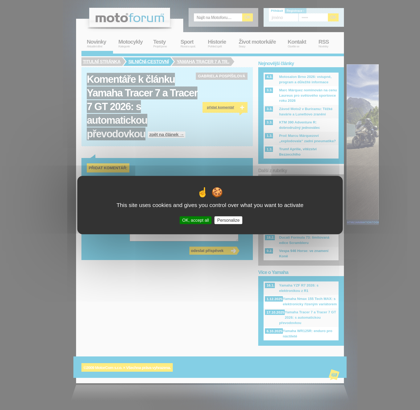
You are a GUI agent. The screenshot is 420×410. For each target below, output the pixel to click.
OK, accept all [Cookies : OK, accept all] (195, 220)
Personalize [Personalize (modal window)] (228, 220)
